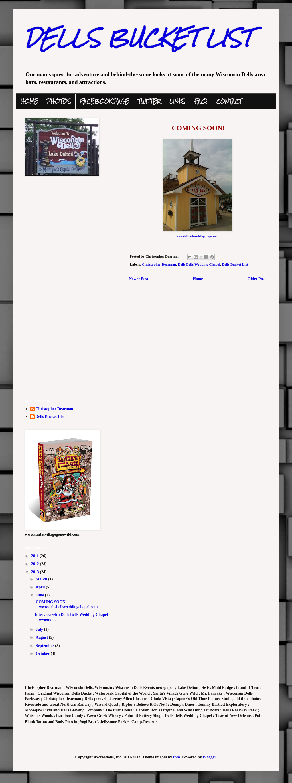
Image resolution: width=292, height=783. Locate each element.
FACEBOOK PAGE (104, 101)
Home (198, 279)
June (40, 595)
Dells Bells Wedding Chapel (199, 264)
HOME (29, 101)
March (42, 579)
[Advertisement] (67, 353)
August (42, 637)
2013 (35, 572)
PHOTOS (59, 101)
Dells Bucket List (235, 264)
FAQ (200, 101)
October (43, 654)
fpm (176, 757)
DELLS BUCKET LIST (138, 38)
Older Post (257, 279)
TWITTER (149, 101)
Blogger (209, 757)
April (41, 587)
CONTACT (229, 101)
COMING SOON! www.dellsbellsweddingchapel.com (66, 604)
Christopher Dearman (159, 264)
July (40, 629)
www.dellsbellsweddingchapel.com (197, 236)
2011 (35, 556)
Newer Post (138, 279)
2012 (35, 564)
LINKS (177, 101)
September (45, 646)
